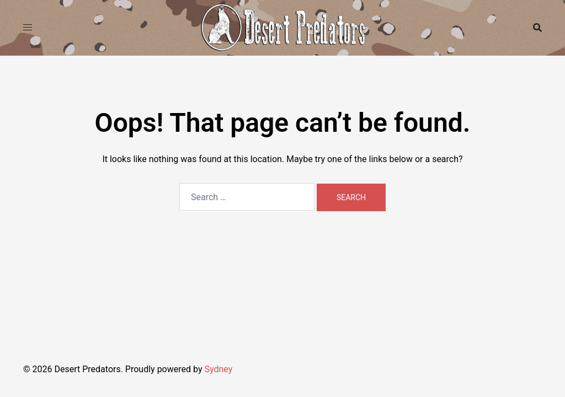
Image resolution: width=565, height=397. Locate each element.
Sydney (218, 369)
